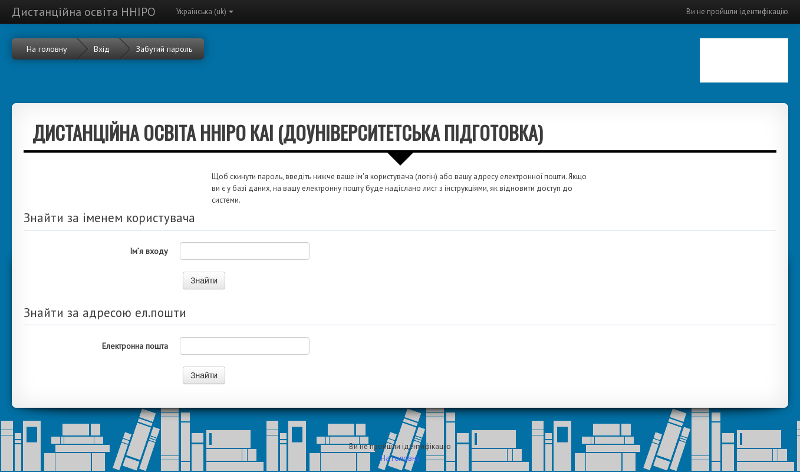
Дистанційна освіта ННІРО (84, 11)
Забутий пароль (164, 49)
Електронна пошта (135, 346)
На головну (400, 458)
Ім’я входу (149, 251)
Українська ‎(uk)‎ (204, 11)
